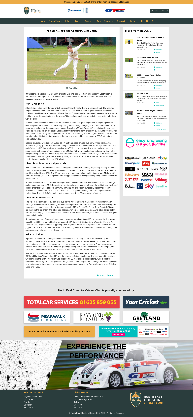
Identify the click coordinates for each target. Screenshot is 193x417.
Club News (157, 49)
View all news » (162, 129)
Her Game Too (142, 93)
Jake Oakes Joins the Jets (147, 58)
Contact (122, 21)
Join (99, 21)
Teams (89, 21)
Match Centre (55, 21)
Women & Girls (159, 105)
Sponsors (108, 21)
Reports (101, 275)
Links (133, 21)
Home (42, 21)
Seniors (110, 275)
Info (68, 21)
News (77, 21)
